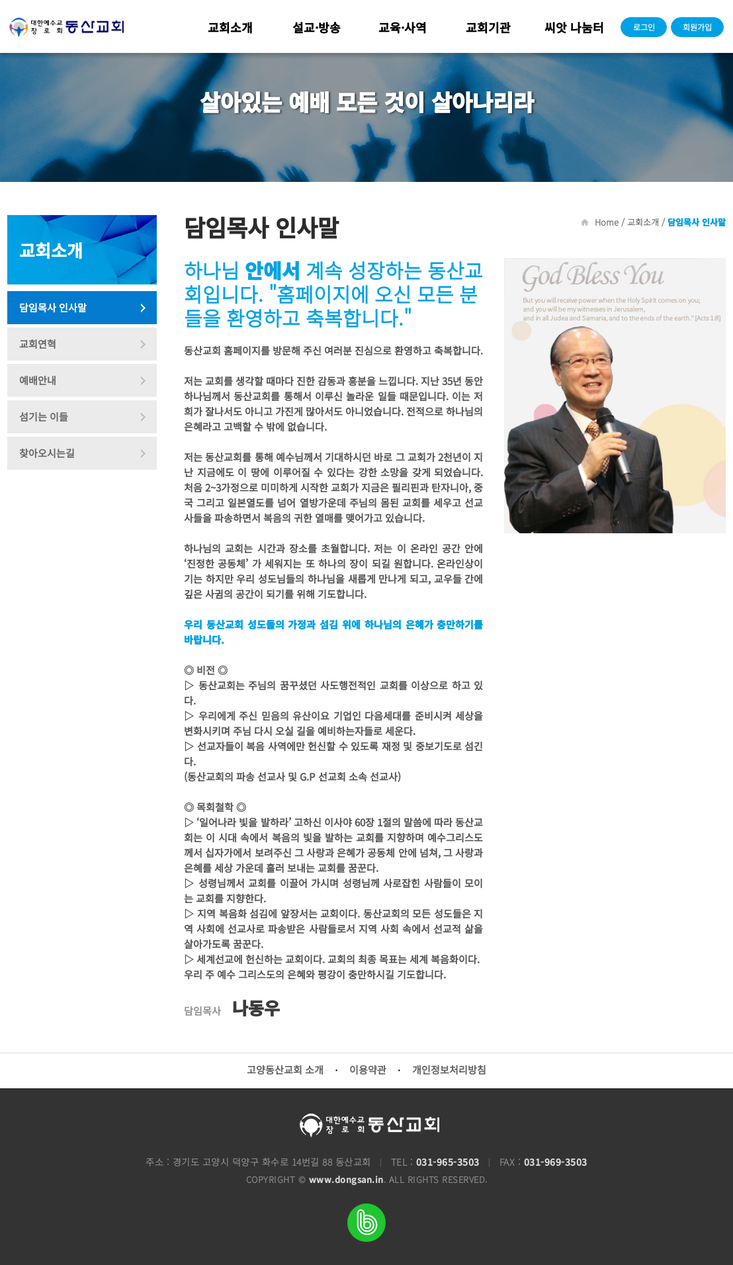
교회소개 (230, 27)
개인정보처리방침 (449, 1069)
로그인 (644, 26)
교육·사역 (402, 27)
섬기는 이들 (43, 416)
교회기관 (488, 27)
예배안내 (37, 380)
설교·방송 (316, 27)
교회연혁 (37, 344)
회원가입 (697, 26)
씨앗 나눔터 (574, 27)
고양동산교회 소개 (285, 1069)
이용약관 (367, 1069)
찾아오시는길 (47, 453)
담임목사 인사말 (53, 307)
